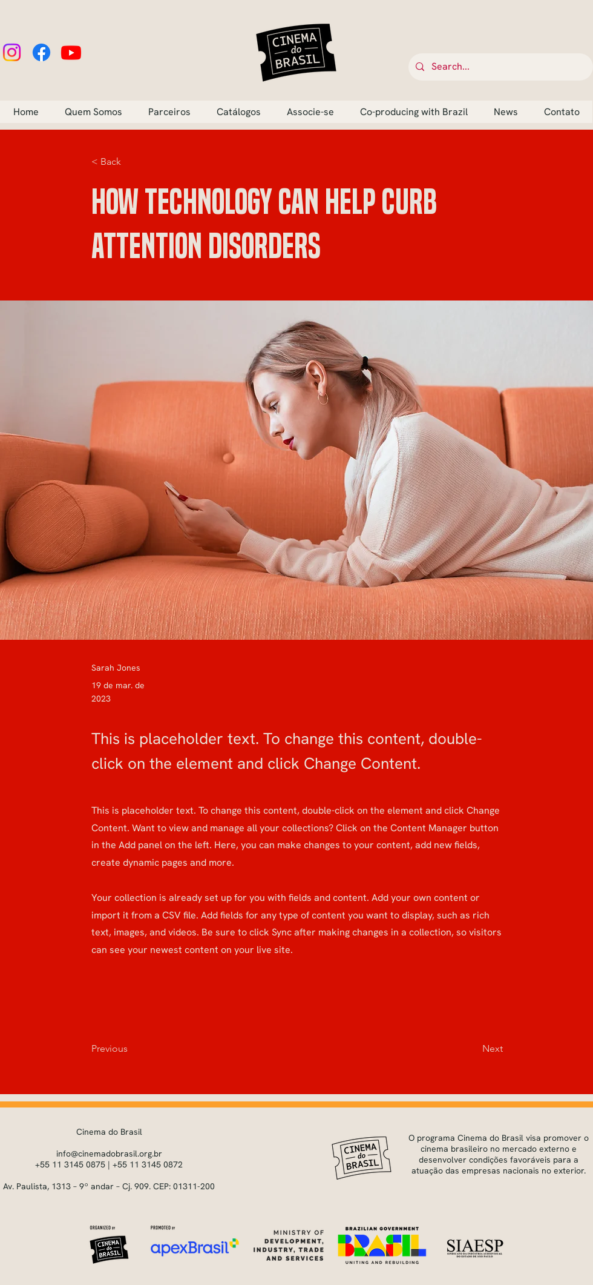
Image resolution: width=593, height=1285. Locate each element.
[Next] (472, 1049)
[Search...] (499, 67)
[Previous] (131, 1049)
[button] (131, 162)
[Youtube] (71, 52)
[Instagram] (12, 52)
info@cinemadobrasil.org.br (109, 1153)
